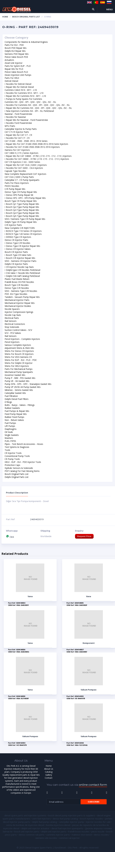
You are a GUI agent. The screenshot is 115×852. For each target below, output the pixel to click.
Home (5, 16)
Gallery (48, 774)
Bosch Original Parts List (26, 16)
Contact (48, 777)
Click (10, 536)
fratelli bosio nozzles (78, 831)
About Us (48, 768)
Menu (109, 9)
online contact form (93, 784)
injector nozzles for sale (98, 821)
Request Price (84, 536)
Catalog (48, 771)
